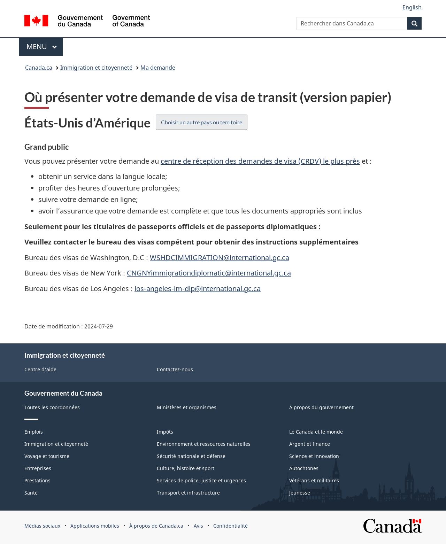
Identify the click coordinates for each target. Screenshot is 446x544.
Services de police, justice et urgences (201, 480)
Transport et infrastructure (188, 492)
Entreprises (37, 468)
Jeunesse (299, 492)
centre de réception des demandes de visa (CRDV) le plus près (260, 161)
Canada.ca (38, 67)
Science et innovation (314, 456)
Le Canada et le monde (316, 431)
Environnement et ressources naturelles (204, 444)
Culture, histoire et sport (185, 468)
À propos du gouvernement (321, 407)
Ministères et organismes (186, 407)
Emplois (33, 431)
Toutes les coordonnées (52, 407)
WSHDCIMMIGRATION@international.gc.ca (219, 257)
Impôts (165, 431)
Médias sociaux (42, 525)
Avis (198, 525)
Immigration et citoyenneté (96, 67)
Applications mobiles (94, 525)
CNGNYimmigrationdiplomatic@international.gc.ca (209, 273)
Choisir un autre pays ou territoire (201, 122)
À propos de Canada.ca (156, 525)
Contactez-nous (175, 369)
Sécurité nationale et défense (191, 456)
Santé (31, 492)
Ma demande (157, 67)
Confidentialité (230, 525)
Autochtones (303, 468)
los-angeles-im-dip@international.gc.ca (197, 288)
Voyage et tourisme (46, 456)
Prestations (37, 480)
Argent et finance (309, 444)
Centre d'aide (40, 369)
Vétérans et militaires (314, 480)
